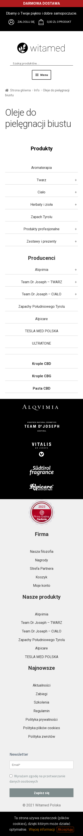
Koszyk (41, 577)
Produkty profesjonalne (41, 229)
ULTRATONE (41, 343)
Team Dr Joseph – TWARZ (41, 282)
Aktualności (41, 685)
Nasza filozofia (41, 551)
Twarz (41, 180)
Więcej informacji (42, 829)
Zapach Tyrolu (41, 217)
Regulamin (41, 711)
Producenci (41, 258)
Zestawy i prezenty (41, 241)
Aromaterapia (41, 168)
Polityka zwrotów (41, 736)
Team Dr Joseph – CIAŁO (41, 294)
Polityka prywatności (41, 719)
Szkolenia (41, 702)
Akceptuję (65, 829)
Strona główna (20, 90)
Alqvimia (41, 270)
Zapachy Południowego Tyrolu (41, 306)
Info (37, 90)
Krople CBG (41, 376)
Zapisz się (41, 793)
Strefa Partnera (41, 568)
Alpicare (41, 319)
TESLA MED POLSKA (41, 331)
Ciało (41, 192)
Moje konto (41, 585)
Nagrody (41, 560)
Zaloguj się (26, 21)
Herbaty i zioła (41, 204)
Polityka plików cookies (41, 728)
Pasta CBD (41, 388)
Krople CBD (41, 364)
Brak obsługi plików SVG (11, 22)
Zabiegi (41, 694)
